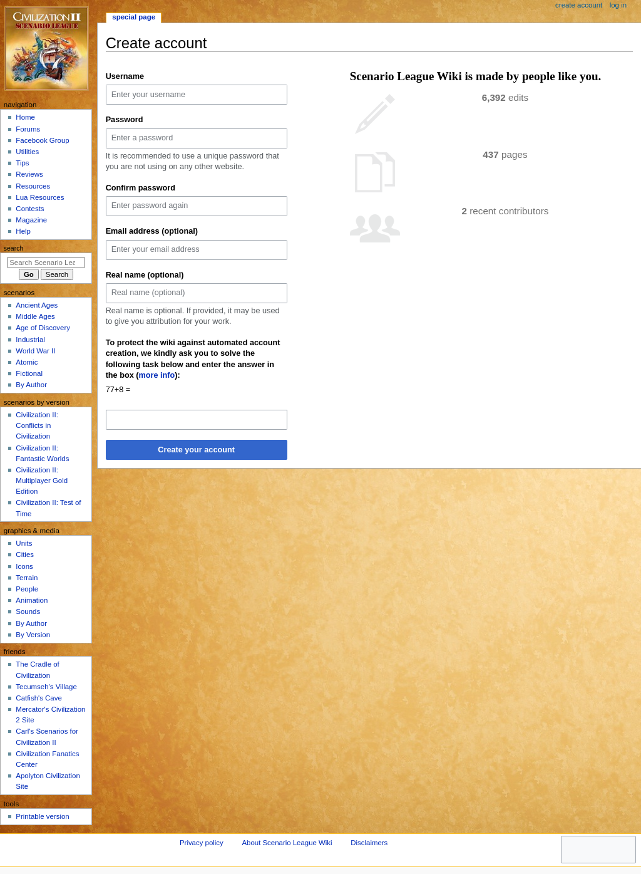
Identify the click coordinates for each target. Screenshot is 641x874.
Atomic (27, 362)
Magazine (31, 220)
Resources (33, 186)
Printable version (42, 816)
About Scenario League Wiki (287, 842)
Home (25, 117)
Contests (30, 208)
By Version (33, 634)
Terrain (27, 577)
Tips (22, 163)
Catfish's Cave (38, 698)
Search (14, 248)
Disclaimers (369, 842)
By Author (31, 384)
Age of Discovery (43, 327)
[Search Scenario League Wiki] (46, 262)
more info (157, 375)
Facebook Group (42, 140)
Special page (133, 17)
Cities (25, 554)
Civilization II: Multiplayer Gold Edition (42, 480)
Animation (32, 600)
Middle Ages (35, 316)
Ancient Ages (37, 305)
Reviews (29, 174)
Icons (24, 566)
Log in (618, 5)
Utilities (27, 151)
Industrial (30, 339)
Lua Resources (40, 197)
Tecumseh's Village (46, 686)
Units (24, 543)
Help (23, 231)
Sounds (28, 611)
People (27, 589)
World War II (35, 351)
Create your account (196, 449)
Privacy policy (201, 842)
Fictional (29, 373)
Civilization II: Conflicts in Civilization (37, 425)
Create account (578, 5)
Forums (28, 129)
